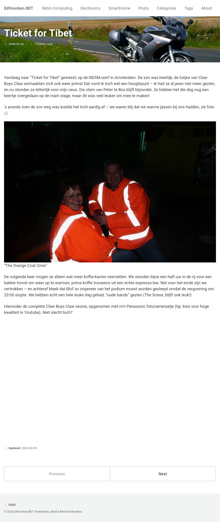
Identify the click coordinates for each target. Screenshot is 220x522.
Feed (10, 505)
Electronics (91, 8)
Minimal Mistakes (71, 511)
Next (162, 474)
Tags (188, 8)
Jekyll (53, 511)
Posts (144, 8)
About (206, 8)
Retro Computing (57, 8)
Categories (166, 8)
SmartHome (119, 8)
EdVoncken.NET (18, 8)
